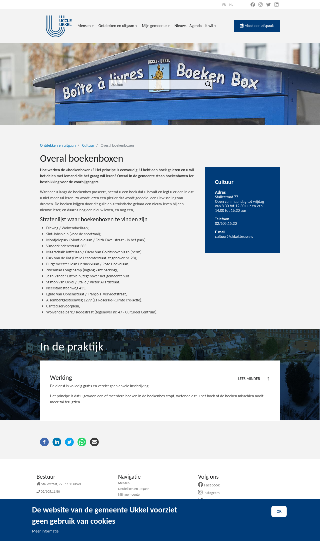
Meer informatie (45, 535)
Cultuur (88, 145)
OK (279, 515)
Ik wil (211, 28)
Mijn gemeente (156, 28)
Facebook (211, 485)
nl (231, 5)
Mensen (86, 28)
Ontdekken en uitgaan (118, 28)
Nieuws (180, 25)
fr (224, 5)
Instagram (211, 492)
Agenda (196, 25)
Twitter (209, 500)
